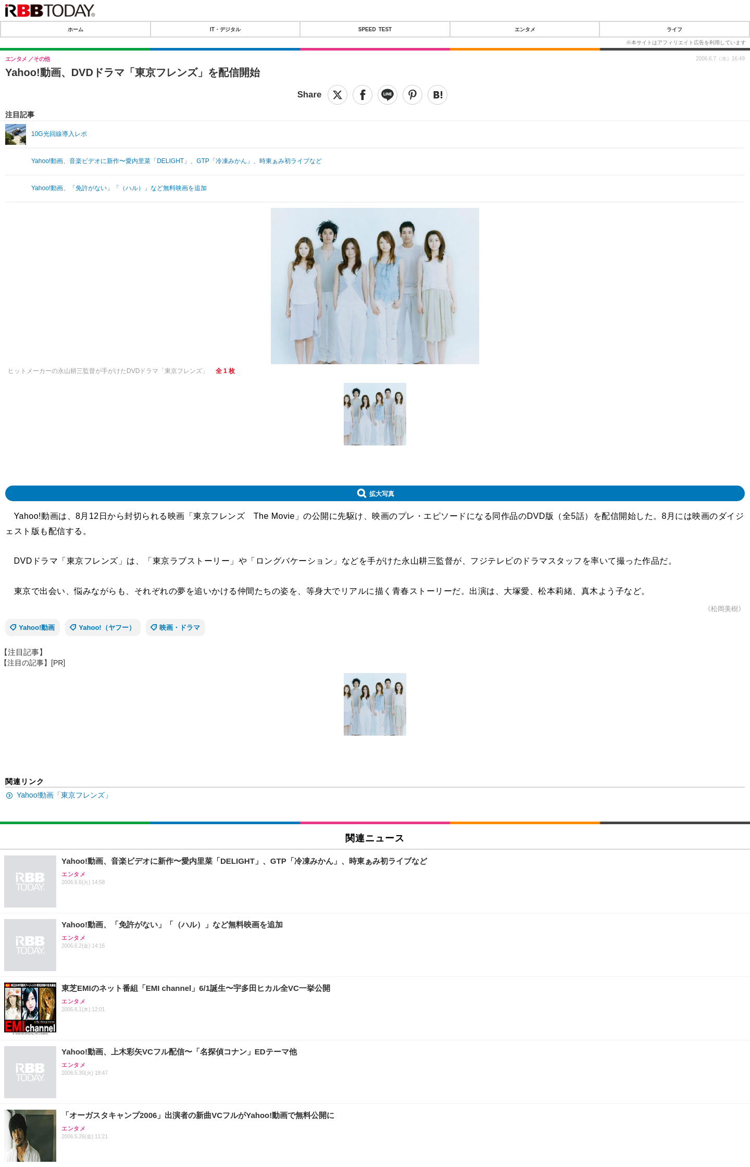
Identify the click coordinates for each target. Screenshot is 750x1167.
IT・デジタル (225, 29)
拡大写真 (381, 493)
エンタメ (525, 29)
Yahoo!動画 (37, 627)
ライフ (674, 29)
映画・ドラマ (179, 627)
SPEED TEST (375, 29)
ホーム (75, 29)
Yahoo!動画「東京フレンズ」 (64, 795)
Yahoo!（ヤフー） (107, 627)
